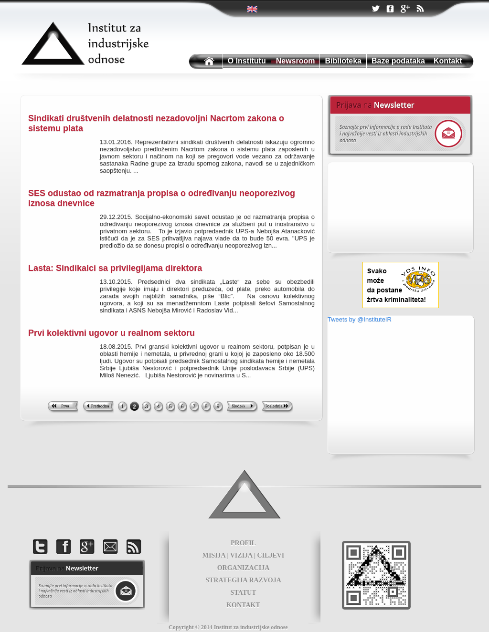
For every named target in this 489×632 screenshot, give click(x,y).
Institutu (205, 61)
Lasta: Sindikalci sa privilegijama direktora (115, 268)
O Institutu (247, 61)
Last (277, 407)
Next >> (242, 407)
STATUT (243, 592)
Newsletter (400, 126)
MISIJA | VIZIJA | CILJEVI (243, 555)
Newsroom (295, 61)
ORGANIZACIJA (243, 567)
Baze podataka (398, 61)
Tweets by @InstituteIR (360, 319)
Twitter (253, 9)
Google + (405, 9)
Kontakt (448, 61)
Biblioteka (343, 61)
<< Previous (98, 407)
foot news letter (87, 584)
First (62, 407)
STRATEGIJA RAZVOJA (243, 580)
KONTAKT (243, 605)
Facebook (390, 9)
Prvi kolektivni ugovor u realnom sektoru (111, 333)
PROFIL (243, 543)
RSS (420, 9)
